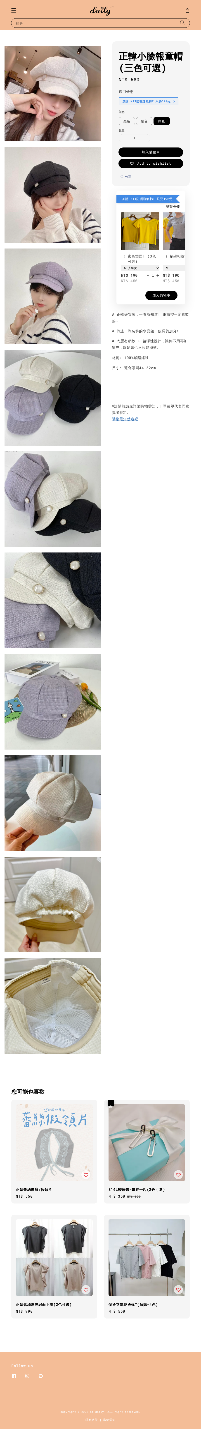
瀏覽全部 (173, 206)
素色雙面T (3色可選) (138, 258)
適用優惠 (126, 91)
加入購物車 (151, 152)
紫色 (144, 121)
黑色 (126, 121)
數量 (122, 130)
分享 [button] (125, 176)
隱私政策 (91, 1420)
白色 (161, 121)
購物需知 (109, 1420)
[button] (14, 10)
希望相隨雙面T (178, 256)
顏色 (122, 112)
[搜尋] (182, 22)
